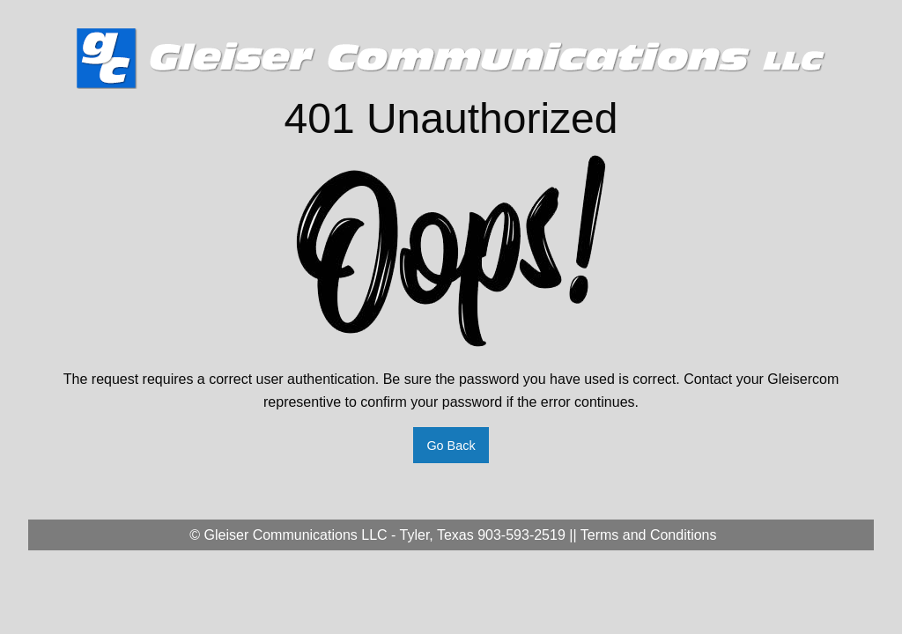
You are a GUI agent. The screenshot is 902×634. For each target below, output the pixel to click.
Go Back (450, 446)
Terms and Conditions (648, 534)
